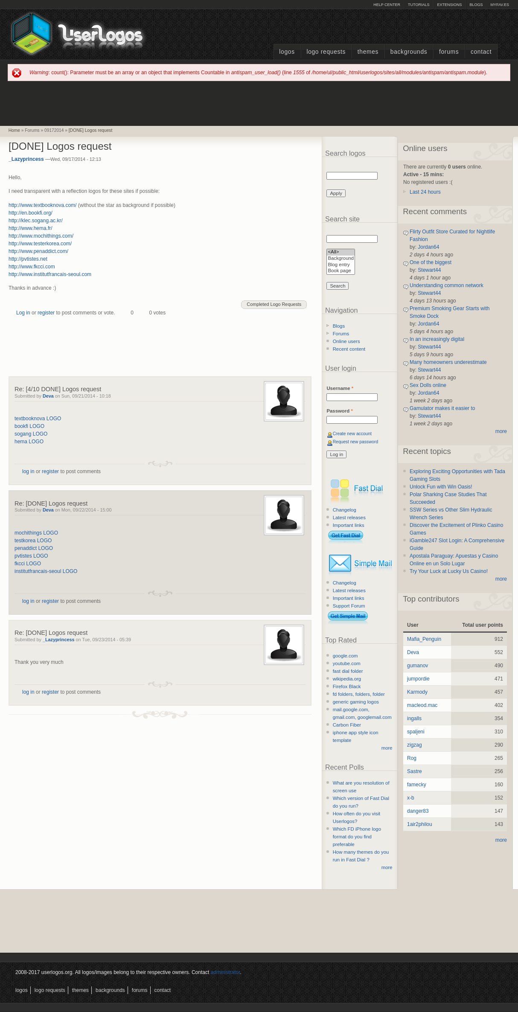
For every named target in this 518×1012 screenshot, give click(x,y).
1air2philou (419, 824)
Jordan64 (428, 247)
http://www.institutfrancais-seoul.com (50, 274)
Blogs (476, 5)
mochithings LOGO (36, 533)
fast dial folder (348, 671)
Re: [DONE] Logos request (51, 503)
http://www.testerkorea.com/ (40, 244)
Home (14, 130)
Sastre (414, 771)
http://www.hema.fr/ (30, 228)
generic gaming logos (356, 701)
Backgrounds (409, 52)
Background (341, 259)
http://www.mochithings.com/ (41, 236)
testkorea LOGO (33, 541)
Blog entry (341, 265)
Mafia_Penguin (424, 639)
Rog (411, 758)
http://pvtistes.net (28, 259)
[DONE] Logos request (91, 130)
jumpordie (418, 679)
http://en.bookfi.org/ (30, 213)
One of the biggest (430, 262)
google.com (345, 655)
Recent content (349, 349)
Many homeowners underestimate (448, 362)
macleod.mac (422, 705)
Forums (449, 52)
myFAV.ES (499, 5)
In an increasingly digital (437, 339)
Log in (23, 313)
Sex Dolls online (428, 385)
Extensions (449, 5)
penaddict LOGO (34, 548)
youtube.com (347, 663)
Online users (346, 341)
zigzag (414, 745)
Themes (368, 52)
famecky (416, 785)
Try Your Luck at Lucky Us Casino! (449, 571)
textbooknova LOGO (38, 419)
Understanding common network (446, 285)
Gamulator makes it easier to (442, 408)
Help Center (386, 5)
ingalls (414, 718)
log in (28, 471)
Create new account (352, 433)
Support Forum (349, 605)
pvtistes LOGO (31, 556)
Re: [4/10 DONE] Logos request (58, 389)
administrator (225, 972)
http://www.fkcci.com (32, 267)
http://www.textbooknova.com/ (42, 205)
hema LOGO (29, 442)
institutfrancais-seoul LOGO (46, 571)
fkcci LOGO (28, 564)
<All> (341, 252)
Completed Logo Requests (274, 304)
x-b (410, 798)
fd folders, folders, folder (359, 694)
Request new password (355, 441)
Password (339, 410)
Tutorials (418, 5)
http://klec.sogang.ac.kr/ (36, 221)
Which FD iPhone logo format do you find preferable (357, 836)
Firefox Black (347, 686)
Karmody (417, 692)
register (46, 313)
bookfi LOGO (29, 426)
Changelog (344, 509)
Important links (348, 525)
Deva (48, 395)
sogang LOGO (31, 434)
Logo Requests (326, 52)
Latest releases (349, 517)
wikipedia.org (347, 678)
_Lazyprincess (26, 159)
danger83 (418, 811)
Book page (341, 271)
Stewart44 (429, 270)
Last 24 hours (425, 192)
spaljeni (416, 732)
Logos (286, 52)
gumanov (417, 666)
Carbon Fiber (347, 724)
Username (339, 388)
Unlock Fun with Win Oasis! (441, 487)
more (387, 747)
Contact (481, 52)
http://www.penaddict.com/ (38, 251)
